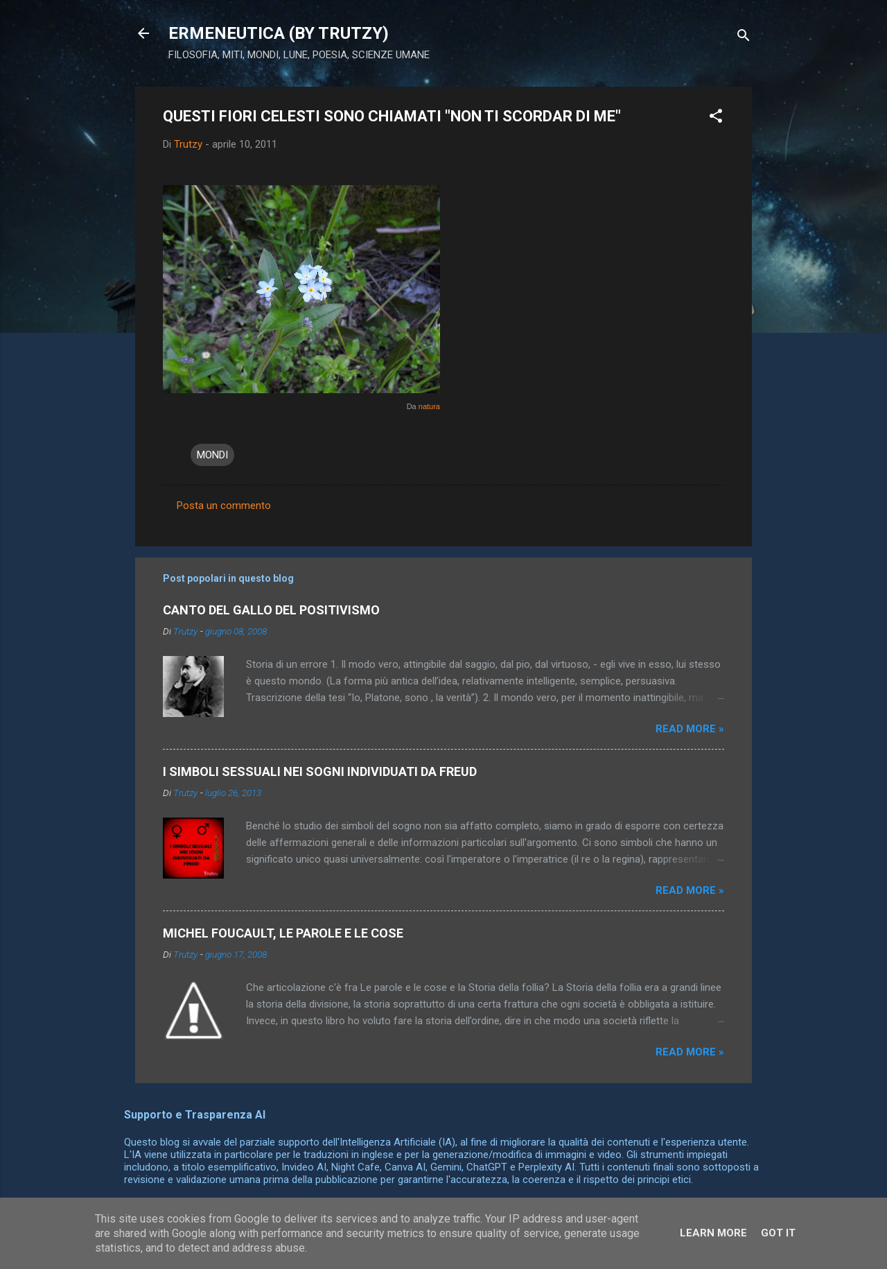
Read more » (690, 729)
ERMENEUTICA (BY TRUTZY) (278, 33)
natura (429, 406)
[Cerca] (743, 38)
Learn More (713, 1233)
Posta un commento (224, 505)
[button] (716, 118)
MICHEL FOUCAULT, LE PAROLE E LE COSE (283, 933)
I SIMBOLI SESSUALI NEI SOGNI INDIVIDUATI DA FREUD (320, 771)
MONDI (212, 455)
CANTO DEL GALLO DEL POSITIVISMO (271, 610)
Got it (778, 1233)
